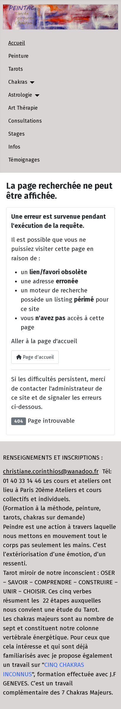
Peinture (18, 56)
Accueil (16, 43)
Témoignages (24, 160)
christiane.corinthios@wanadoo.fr (51, 471)
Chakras (17, 82)
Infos (14, 147)
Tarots (15, 69)
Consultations (25, 121)
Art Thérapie (23, 108)
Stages (16, 134)
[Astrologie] (36, 95)
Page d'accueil (35, 357)
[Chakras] (31, 82)
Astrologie (20, 95)
